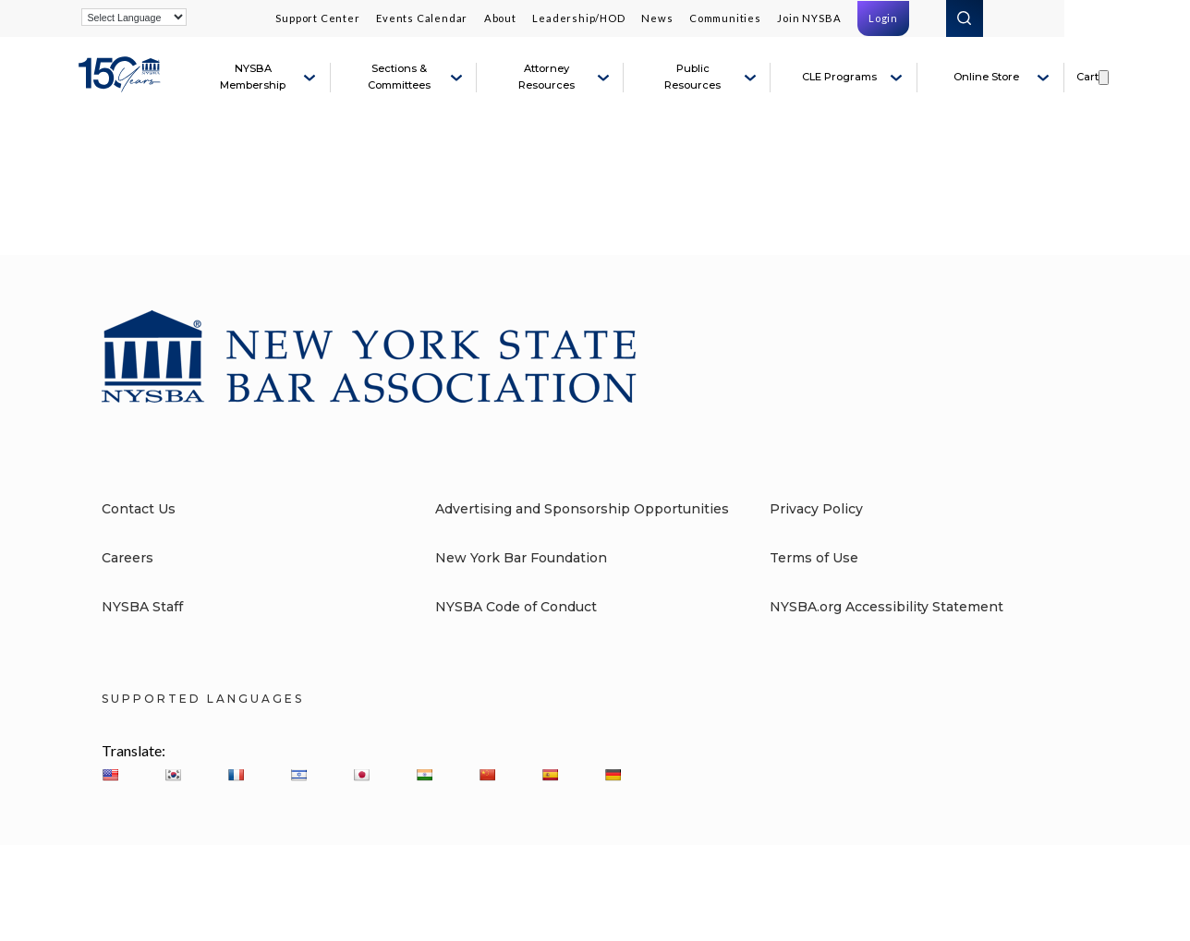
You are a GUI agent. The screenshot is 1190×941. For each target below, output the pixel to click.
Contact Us (139, 509)
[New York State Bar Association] (122, 85)
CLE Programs (839, 76)
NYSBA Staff (142, 606)
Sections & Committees (399, 76)
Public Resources (692, 76)
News (657, 18)
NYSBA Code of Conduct (516, 606)
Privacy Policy (816, 509)
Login (883, 18)
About (500, 18)
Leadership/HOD (578, 18)
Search (964, 18)
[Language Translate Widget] (134, 17)
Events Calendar (422, 18)
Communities (725, 18)
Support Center (317, 18)
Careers (127, 557)
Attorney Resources (546, 76)
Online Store (986, 76)
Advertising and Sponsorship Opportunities (582, 509)
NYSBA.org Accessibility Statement (886, 606)
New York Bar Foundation (521, 557)
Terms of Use (814, 557)
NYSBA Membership (252, 76)
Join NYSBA (809, 18)
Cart (1087, 76)
